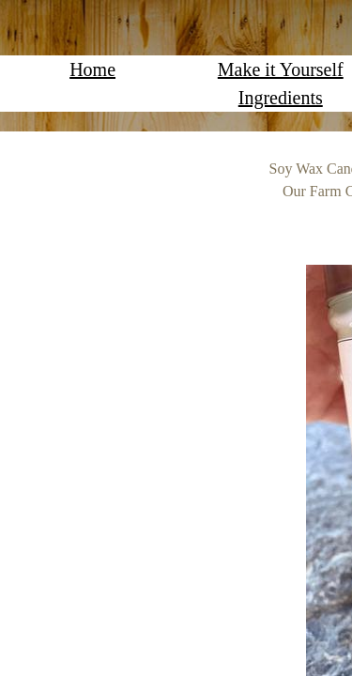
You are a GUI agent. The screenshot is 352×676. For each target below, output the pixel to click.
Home (92, 69)
